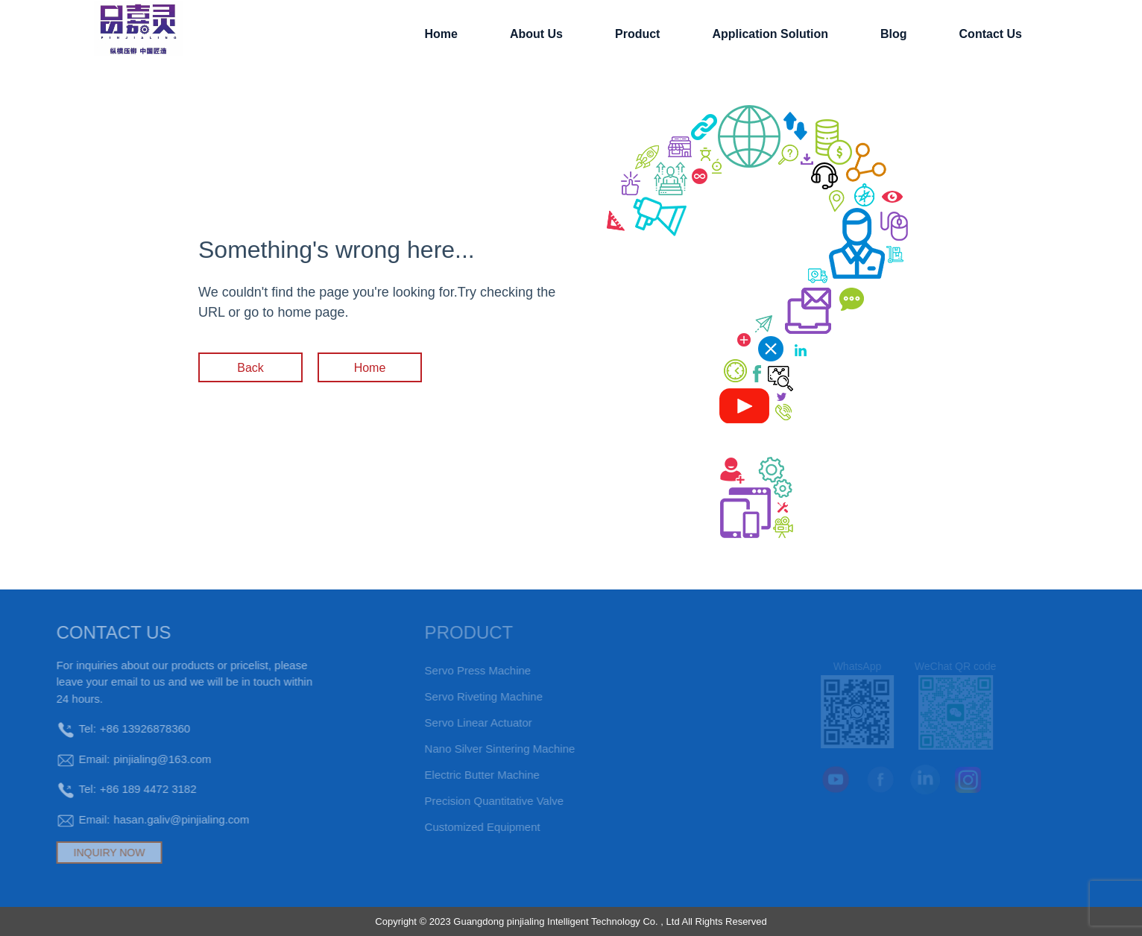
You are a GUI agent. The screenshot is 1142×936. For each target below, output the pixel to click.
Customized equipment (460, 826)
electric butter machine (460, 774)
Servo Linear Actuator (456, 722)
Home (440, 34)
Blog (893, 34)
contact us (990, 34)
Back (250, 367)
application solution (770, 34)
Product (637, 34)
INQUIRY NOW (88, 852)
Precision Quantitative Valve (472, 800)
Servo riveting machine (461, 696)
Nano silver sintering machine (478, 748)
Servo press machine (456, 670)
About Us (536, 34)
